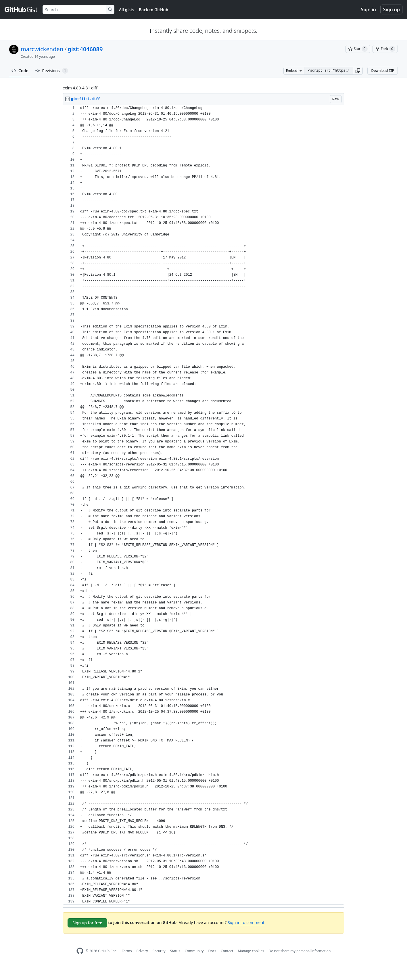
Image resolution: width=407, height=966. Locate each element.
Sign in (368, 9)
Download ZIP (382, 70)
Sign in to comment (246, 922)
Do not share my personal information (300, 950)
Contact (227, 950)
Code (19, 70)
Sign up (391, 9)
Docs (212, 950)
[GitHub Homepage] (79, 950)
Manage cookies (251, 950)
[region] (203, 505)
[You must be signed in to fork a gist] (385, 49)
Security (159, 950)
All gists (126, 9)
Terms (127, 950)
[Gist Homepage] (21, 9)
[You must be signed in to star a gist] (357, 49)
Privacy (142, 950)
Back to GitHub (153, 9)
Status (175, 950)
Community (194, 950)
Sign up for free (87, 922)
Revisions (51, 71)
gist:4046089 (85, 49)
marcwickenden (42, 49)
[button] (358, 71)
